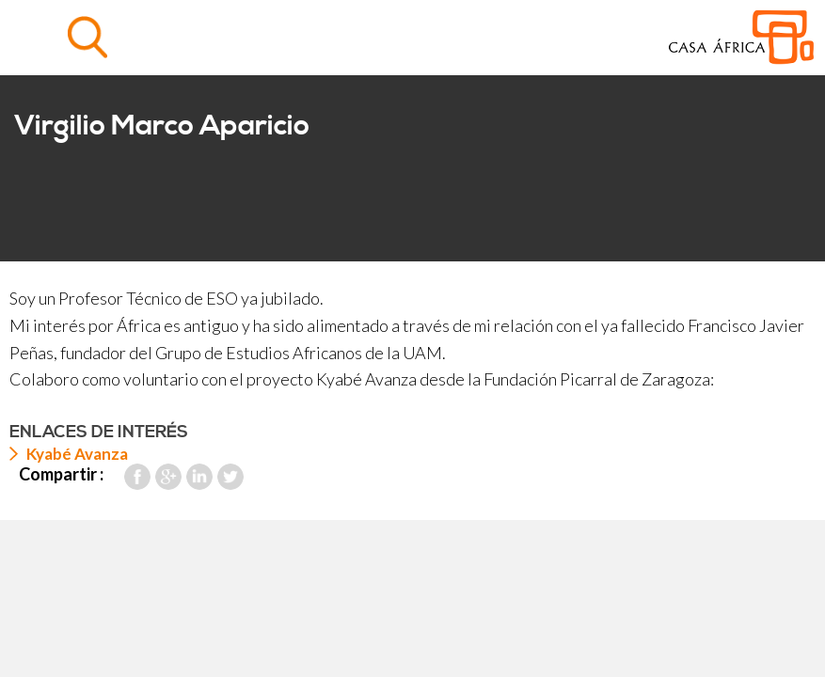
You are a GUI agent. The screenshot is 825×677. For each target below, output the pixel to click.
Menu (37, 37)
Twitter (230, 477)
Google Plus (168, 477)
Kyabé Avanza (77, 454)
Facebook (137, 477)
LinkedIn (199, 477)
